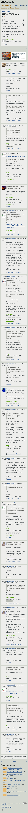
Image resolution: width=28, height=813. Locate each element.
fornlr (7, 172)
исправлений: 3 (9, 642)
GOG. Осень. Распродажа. (14, 784)
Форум (7, 8)
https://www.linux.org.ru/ (6, 807)
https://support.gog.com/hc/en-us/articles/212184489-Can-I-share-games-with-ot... (15, 226)
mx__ (7, 39)
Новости (3, 5)
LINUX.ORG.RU (7, 2)
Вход (25, 5)
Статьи (3, 8)
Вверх (24, 803)
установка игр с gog (12, 795)
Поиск (17, 8)
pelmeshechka (10, 558)
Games (9, 11)
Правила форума (11, 803)
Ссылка (4, 44)
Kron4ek (8, 197)
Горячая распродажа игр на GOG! (15, 156)
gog (5, 16)
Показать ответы (11, 120)
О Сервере (4, 803)
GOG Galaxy (10, 778)
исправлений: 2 (9, 321)
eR (7, 676)
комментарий (11, 125)
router (7, 445)
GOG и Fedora (11, 788)
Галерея (8, 5)
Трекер (12, 8)
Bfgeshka (8, 69)
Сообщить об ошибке (6, 806)
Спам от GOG (10, 786)
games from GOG (10, 13)
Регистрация (19, 5)
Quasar (8, 726)
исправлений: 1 (9, 179)
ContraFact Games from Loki (14, 772)
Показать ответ (11, 73)
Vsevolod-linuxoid (11, 401)
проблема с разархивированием (16, 780)
